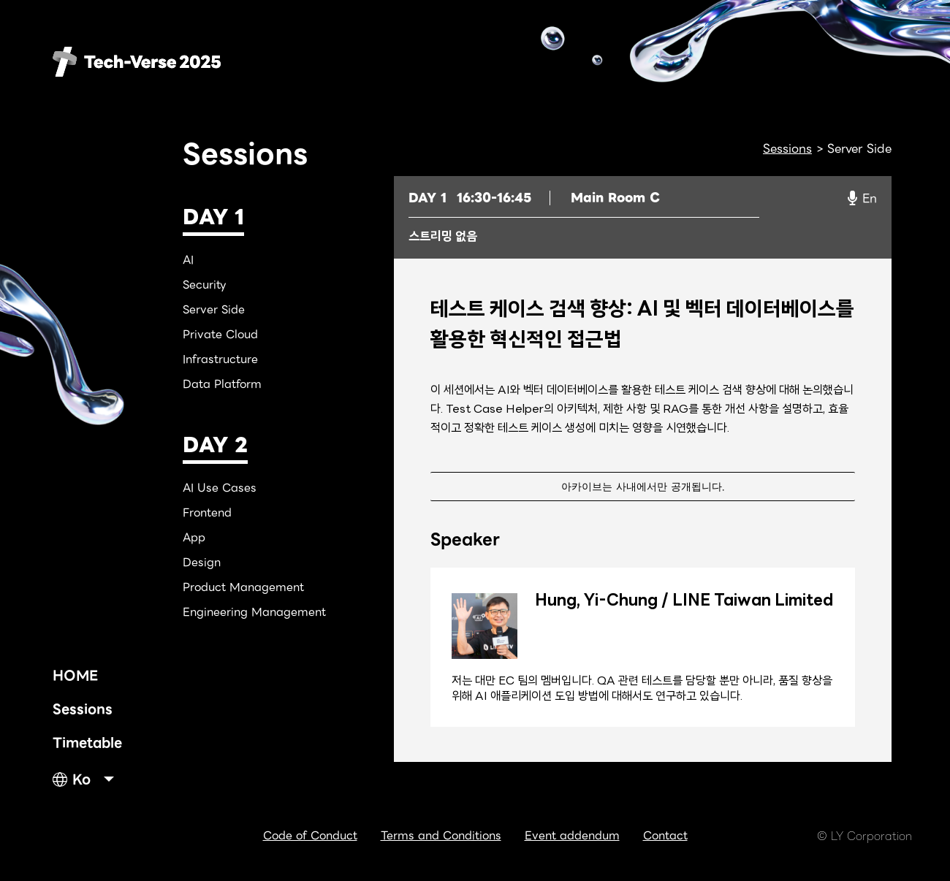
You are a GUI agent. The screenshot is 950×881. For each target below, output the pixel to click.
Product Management (243, 587)
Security (205, 285)
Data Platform (222, 384)
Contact (665, 835)
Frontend (207, 513)
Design (202, 562)
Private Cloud (220, 334)
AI (188, 260)
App (194, 537)
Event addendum (572, 835)
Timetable (87, 742)
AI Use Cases (219, 488)
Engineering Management (254, 612)
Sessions (83, 709)
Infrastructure (220, 359)
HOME (75, 675)
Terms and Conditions (441, 835)
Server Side (214, 310)
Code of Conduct (310, 835)
